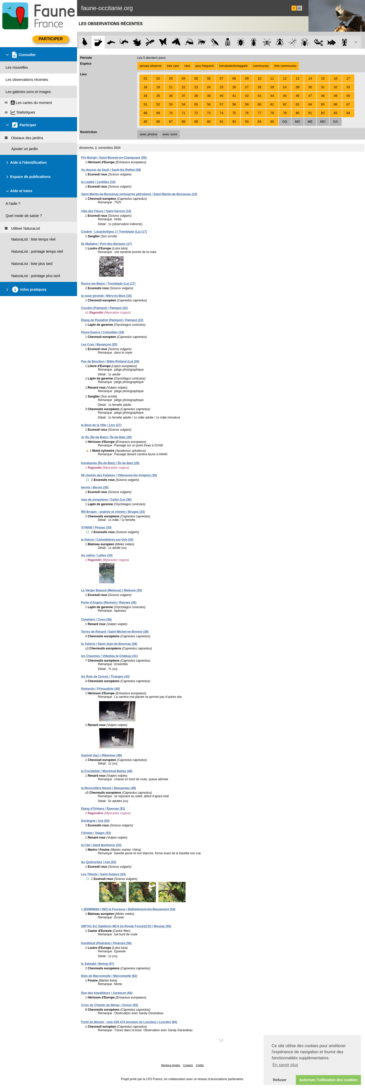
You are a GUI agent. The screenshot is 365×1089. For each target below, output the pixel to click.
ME (310, 121)
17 (348, 78)
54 (183, 104)
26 (234, 87)
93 (247, 121)
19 (158, 87)
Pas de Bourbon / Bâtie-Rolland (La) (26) (110, 361)
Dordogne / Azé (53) (95, 821)
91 (221, 121)
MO (322, 121)
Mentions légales (170, 1065)
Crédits (200, 1065)
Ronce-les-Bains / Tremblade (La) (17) (108, 283)
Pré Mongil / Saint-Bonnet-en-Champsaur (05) (114, 157)
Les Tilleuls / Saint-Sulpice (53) (103, 874)
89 (196, 121)
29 (272, 87)
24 (209, 87)
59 (247, 104)
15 (322, 78)
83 (335, 113)
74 (221, 113)
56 (209, 104)
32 (335, 87)
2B (298, 87)
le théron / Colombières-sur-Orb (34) (107, 539)
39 (209, 96)
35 (158, 96)
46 (297, 96)
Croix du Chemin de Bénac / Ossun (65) (109, 1005)
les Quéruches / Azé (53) (98, 862)
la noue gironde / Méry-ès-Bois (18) (106, 296)
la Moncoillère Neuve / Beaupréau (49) (108, 788)
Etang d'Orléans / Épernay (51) (103, 808)
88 (183, 121)
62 (285, 104)
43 (259, 96)
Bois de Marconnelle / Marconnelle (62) (109, 976)
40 (221, 96)
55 (196, 104)
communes (261, 66)
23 (196, 87)
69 (158, 113)
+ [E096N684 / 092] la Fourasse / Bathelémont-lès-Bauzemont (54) (128, 909)
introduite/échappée (233, 66)
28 (259, 87)
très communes (285, 66)
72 (196, 113)
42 (247, 96)
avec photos (148, 134)
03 (171, 78)
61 (272, 104)
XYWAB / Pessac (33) (96, 527)
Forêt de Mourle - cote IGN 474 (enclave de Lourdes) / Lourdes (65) (129, 1022)
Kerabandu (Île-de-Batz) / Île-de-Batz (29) (110, 463)
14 (310, 78)
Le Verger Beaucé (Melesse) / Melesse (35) (111, 590)
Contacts (188, 1065)
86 (158, 121)
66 (335, 104)
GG (284, 121)
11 (272, 78)
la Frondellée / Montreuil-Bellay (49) (106, 771)
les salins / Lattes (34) (97, 555)
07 (221, 78)
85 (145, 121)
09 (247, 78)
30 (310, 87)
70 (171, 113)
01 (145, 78)
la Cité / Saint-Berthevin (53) (101, 845)
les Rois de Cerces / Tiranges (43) (105, 676)
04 (183, 78)
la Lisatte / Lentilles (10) (98, 182)
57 (221, 104)
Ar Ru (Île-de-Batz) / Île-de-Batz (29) (106, 437)
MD (297, 121)
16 (335, 78)
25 (221, 87)
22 (183, 87)
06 (209, 78)
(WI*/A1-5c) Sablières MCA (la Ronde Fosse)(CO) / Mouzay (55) (126, 926)
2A (285, 87)
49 (335, 96)
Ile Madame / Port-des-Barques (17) (106, 244)
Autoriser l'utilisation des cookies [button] (328, 1080)
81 (310, 113)
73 (209, 113)
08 (234, 78)
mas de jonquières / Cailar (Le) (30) (106, 499)
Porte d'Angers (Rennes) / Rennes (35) (108, 602)
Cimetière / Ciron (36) (96, 619)
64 (310, 104)
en (299, 8)
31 (322, 87)
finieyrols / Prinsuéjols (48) (100, 689)
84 (348, 113)
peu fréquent (204, 66)
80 (297, 113)
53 (171, 104)
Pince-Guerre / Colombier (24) (102, 332)
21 (171, 87)
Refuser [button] (280, 1080)
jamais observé (150, 66)
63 (297, 104)
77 (259, 113)
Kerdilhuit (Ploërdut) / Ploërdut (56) (106, 943)
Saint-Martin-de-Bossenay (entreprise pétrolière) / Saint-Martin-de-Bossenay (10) (139, 194)
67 (348, 104)
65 (322, 104)
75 (234, 113)
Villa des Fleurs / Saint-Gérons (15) (106, 211)
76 (247, 113)
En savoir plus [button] (285, 1065)
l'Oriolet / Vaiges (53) (96, 833)
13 (297, 78)
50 (348, 96)
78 (272, 113)
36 (171, 96)
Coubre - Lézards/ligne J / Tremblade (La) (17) (114, 231)
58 (234, 104)
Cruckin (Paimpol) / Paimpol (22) (104, 308)
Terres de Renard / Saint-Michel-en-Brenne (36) (115, 631)
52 (158, 104)
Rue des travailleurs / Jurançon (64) (107, 993)
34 (145, 96)
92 (234, 121)
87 (171, 121)
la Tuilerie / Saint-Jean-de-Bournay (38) (109, 644)
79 (285, 113)
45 (285, 96)
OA (335, 121)
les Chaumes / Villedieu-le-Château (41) (109, 656)
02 (158, 78)
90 (209, 121)
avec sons (170, 134)
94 (259, 121)
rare (187, 66)
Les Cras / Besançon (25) (99, 344)
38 (196, 96)
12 (285, 78)
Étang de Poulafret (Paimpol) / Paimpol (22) (112, 320)
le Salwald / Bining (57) (97, 964)
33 (348, 87)
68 (145, 113)
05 (196, 78)
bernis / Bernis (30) (94, 487)
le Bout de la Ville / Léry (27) (101, 425)
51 (145, 104)
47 (310, 96)
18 (145, 87)
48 (322, 96)
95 (272, 121)
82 (322, 113)
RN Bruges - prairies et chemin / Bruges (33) (113, 512)
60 (259, 104)
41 (234, 96)
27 (247, 87)
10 (259, 78)
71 (183, 113)
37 (183, 96)
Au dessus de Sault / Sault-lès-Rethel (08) (111, 170)
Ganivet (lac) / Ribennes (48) (101, 755)
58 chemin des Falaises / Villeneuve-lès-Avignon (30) (119, 475)
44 (272, 96)
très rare (173, 66)
